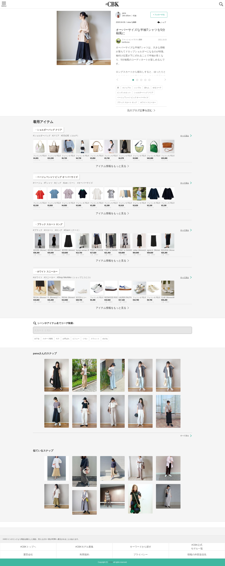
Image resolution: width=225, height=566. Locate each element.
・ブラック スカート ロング (48, 224)
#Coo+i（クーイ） (72, 230)
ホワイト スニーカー (148, 102)
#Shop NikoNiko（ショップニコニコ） (74, 277)
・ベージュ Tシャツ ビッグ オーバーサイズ (56, 177)
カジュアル (126, 88)
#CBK (110, 562)
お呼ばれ (66, 339)
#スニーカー (49, 277)
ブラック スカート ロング (127, 102)
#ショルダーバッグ (41, 135)
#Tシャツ (48, 183)
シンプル (137, 88)
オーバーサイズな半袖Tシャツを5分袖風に (140, 31)
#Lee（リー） (69, 183)
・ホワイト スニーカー (46, 271)
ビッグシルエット (124, 92)
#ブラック (37, 230)
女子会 (36, 339)
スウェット (95, 339)
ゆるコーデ (157, 88)
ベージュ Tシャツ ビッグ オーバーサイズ (132, 97)
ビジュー (76, 339)
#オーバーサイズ (85, 183)
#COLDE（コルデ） (70, 135)
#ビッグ (57, 183)
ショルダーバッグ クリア (143, 92)
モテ (57, 339)
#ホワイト (37, 277)
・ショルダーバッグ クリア (48, 130)
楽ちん (146, 88)
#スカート (48, 230)
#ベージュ (37, 183)
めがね (105, 339)
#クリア (55, 135)
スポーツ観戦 (48, 339)
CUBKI (112, 4)
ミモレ (85, 339)
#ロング (58, 230)
